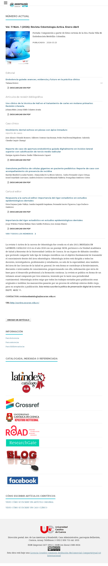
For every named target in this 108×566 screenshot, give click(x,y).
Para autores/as (12, 342)
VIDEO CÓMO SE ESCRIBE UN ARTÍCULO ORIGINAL (30, 502)
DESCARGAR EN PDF (20, 88)
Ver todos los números (19, 234)
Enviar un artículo (18, 320)
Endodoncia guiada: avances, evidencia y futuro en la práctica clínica (43, 79)
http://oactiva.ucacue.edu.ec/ (24, 302)
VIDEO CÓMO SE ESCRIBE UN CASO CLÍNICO (26, 507)
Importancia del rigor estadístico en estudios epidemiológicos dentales (44, 220)
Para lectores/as (12, 338)
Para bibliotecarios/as (15, 346)
